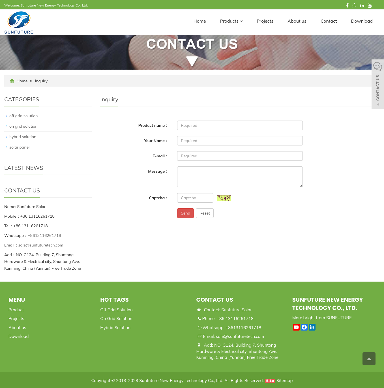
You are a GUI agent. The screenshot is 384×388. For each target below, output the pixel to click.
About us (297, 21)
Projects (265, 21)
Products (231, 21)
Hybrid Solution (115, 327)
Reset (204, 213)
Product (16, 309)
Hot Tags (114, 300)
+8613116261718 (44, 235)
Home (199, 21)
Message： (158, 171)
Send (185, 213)
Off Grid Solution (116, 309)
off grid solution (23, 115)
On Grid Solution (116, 318)
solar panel (19, 147)
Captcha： (159, 197)
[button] (241, 21)
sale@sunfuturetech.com (40, 245)
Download (362, 21)
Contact (329, 21)
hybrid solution (22, 136)
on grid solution (23, 126)
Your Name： (156, 140)
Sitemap (284, 380)
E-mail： (161, 155)
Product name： (153, 125)
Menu (16, 300)
